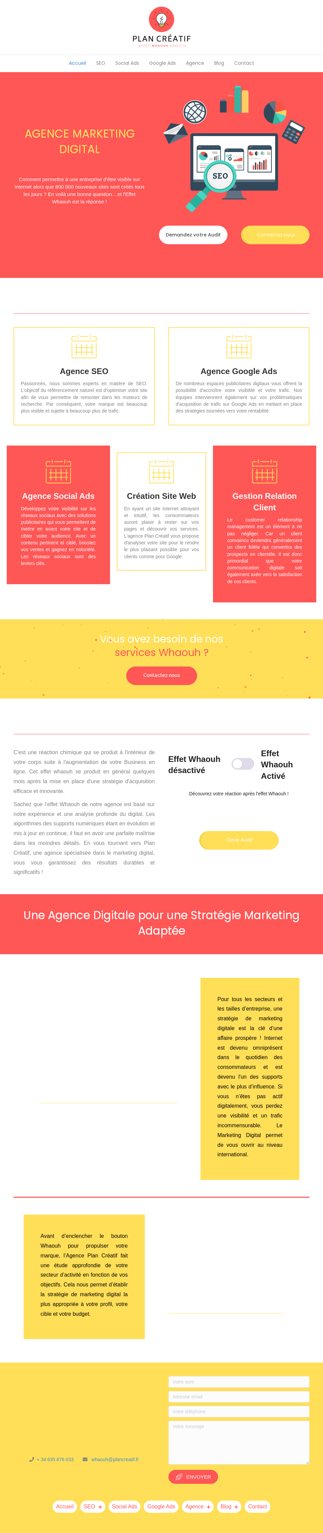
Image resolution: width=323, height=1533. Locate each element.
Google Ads (162, 63)
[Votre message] (239, 1443)
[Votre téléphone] (239, 1411)
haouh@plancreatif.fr (117, 1459)
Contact (244, 63)
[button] (193, 235)
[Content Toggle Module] (239, 765)
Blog (219, 63)
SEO (100, 63)
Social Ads (127, 63)
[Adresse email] (239, 1396)
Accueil (77, 63)
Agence (195, 63)
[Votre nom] (239, 1382)
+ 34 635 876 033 (58, 1459)
